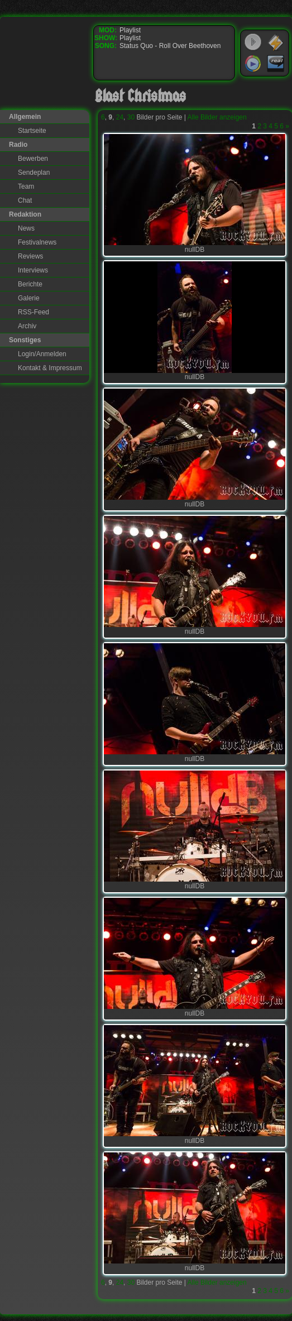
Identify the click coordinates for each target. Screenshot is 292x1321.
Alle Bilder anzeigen (217, 117)
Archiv (27, 326)
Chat (25, 200)
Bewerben (33, 158)
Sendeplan (34, 172)
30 (131, 117)
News (26, 228)
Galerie (29, 298)
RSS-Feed (33, 312)
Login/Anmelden (42, 354)
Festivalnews (37, 242)
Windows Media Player (253, 64)
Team (26, 186)
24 (119, 117)
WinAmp (276, 42)
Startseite (32, 131)
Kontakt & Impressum (50, 368)
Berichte (30, 284)
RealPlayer (276, 64)
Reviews (30, 256)
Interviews (33, 270)
